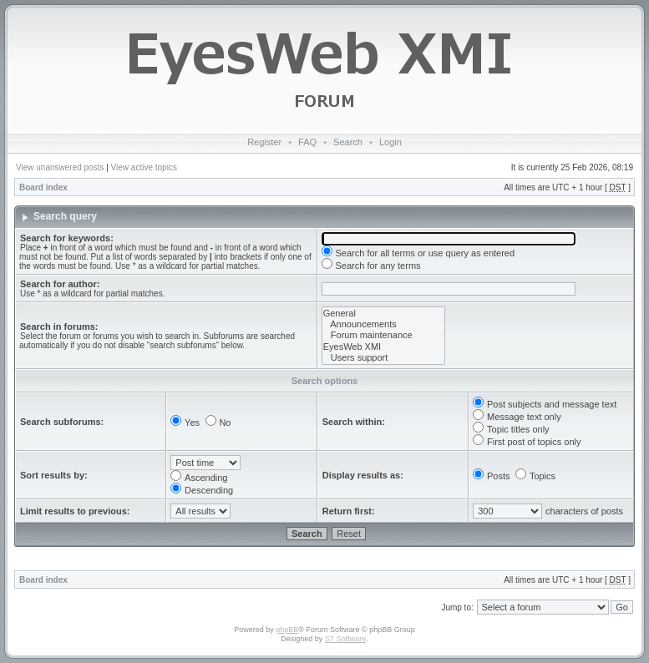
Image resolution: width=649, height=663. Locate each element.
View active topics (144, 167)
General (383, 313)
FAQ (307, 142)
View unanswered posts (60, 167)
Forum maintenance (383, 335)
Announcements (383, 324)
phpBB (287, 629)
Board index (43, 187)
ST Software (345, 639)
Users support (383, 357)
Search (348, 142)
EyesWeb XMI (383, 347)
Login (390, 142)
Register (264, 142)
